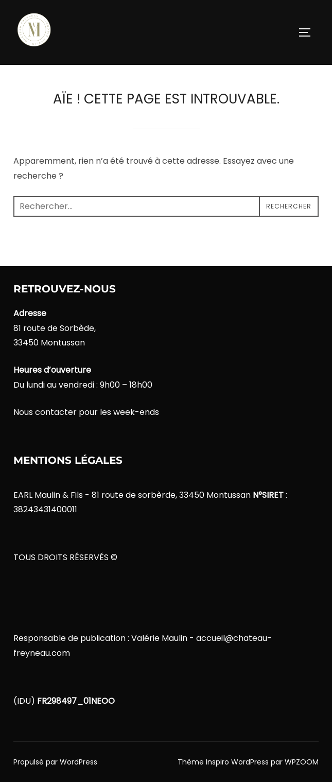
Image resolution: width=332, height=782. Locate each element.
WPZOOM (302, 762)
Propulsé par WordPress (55, 762)
